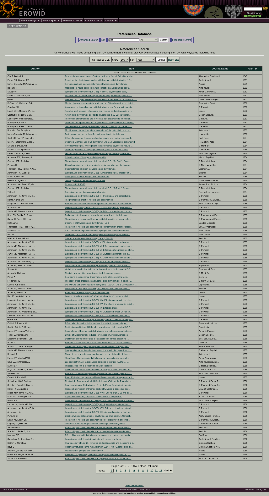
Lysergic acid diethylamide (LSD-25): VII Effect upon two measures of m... (99, 250)
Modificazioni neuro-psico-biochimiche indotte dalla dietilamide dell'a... (98, 88)
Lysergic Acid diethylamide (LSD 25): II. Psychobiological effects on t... (98, 173)
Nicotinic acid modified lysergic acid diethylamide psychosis (92, 273)
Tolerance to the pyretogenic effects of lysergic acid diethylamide (95, 423)
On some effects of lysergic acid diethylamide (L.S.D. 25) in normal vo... (98, 126)
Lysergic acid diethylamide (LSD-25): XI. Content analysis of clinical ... (97, 261)
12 (160, 470)
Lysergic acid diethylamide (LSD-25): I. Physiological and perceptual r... (98, 196)
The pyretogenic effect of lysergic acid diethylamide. (89, 200)
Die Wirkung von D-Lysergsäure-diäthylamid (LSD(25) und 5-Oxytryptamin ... (101, 285)
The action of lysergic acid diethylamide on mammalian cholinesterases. (98, 227)
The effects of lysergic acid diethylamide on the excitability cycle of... (97, 358)
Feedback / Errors (181, 40)
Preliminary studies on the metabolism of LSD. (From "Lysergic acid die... (99, 447)
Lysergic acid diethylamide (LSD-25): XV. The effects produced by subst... (99, 304)
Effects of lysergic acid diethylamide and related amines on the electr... (98, 427)
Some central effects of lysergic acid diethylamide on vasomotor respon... (99, 319)
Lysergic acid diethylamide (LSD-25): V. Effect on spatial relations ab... (98, 242)
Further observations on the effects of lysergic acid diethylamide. (95, 134)
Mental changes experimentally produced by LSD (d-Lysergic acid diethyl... (100, 103)
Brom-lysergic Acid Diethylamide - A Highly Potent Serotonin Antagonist (98, 385)
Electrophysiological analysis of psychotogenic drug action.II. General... (98, 416)
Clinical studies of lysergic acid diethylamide (85, 157)
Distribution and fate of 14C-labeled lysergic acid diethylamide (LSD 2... (98, 327)
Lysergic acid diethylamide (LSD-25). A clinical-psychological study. (96, 92)
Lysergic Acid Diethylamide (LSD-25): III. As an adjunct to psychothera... (98, 207)
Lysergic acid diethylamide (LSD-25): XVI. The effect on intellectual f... (97, 315)
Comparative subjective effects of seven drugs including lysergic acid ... (98, 350)
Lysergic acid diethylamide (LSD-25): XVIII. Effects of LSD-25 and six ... (98, 393)
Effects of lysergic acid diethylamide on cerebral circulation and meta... (98, 431)
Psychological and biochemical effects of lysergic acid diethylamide (96, 84)
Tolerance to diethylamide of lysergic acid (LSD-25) (89, 238)
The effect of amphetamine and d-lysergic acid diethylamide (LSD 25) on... (99, 122)
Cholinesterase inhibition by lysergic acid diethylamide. (90, 169)
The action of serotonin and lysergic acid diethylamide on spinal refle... (98, 219)
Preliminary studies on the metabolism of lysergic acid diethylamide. (96, 215)
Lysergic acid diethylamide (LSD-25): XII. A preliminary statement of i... (98, 404)
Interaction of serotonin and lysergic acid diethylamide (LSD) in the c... (97, 265)
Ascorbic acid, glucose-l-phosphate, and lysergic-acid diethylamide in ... (98, 111)
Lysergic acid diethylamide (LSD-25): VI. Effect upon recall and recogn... (98, 246)
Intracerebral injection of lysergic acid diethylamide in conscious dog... (97, 389)
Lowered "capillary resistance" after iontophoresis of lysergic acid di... (97, 296)
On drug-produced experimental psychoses (85, 180)
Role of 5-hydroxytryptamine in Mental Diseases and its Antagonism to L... (99, 377)
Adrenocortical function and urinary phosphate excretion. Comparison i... (98, 203)
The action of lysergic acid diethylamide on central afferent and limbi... (97, 420)
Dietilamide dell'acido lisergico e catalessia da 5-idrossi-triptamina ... (97, 339)
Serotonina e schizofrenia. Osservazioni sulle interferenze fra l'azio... (97, 277)
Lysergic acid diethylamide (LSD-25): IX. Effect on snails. (91, 308)
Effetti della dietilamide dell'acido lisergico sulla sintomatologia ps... (96, 323)
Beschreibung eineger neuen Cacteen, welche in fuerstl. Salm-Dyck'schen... (100, 76)
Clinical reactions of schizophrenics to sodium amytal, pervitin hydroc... (98, 165)
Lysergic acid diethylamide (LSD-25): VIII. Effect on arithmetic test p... (97, 254)
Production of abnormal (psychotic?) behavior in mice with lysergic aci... (98, 373)
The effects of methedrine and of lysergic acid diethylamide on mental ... (98, 119)
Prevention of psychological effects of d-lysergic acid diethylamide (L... (98, 454)
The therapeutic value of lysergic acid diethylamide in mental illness (96, 149)
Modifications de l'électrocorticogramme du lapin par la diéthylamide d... (98, 95)
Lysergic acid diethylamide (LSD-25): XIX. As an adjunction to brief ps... (98, 412)
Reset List (173, 59)
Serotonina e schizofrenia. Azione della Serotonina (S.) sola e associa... (98, 342)
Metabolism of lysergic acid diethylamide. (84, 450)
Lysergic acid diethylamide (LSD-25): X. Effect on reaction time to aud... (98, 257)
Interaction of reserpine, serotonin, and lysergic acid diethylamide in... (97, 288)
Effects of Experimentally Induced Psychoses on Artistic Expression (96, 335)
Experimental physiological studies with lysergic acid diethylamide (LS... (98, 80)
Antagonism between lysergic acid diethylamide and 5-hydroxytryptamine (99, 107)
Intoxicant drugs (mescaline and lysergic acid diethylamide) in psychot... (98, 281)
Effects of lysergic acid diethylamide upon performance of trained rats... (98, 458)
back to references (134, 485)
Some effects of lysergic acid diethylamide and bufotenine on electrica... (98, 331)
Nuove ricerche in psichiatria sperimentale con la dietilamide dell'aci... (97, 354)
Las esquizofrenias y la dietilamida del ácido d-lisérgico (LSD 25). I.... (97, 362)
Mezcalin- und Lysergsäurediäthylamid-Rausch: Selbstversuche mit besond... (101, 99)
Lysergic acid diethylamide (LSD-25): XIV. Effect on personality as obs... (98, 300)
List (103, 40)
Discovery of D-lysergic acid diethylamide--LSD (87, 223)
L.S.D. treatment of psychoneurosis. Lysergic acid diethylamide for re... (98, 230)
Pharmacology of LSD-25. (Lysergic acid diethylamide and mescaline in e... (100, 443)
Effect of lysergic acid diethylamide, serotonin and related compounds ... (98, 435)
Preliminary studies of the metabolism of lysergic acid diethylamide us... (98, 369)
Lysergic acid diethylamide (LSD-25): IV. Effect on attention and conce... (98, 211)
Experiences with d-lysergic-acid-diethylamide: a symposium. (93, 396)
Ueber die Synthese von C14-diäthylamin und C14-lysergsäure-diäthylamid (100, 142)
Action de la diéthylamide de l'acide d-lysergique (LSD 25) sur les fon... (98, 115)
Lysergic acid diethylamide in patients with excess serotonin (93, 439)
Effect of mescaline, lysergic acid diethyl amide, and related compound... (98, 138)
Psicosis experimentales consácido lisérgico (85, 192)
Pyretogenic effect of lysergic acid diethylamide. (87, 176)
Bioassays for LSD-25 (75, 184)
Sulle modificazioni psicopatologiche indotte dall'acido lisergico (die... (97, 346)
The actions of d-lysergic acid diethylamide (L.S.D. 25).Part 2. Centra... (98, 188)
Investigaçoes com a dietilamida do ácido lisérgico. (88, 366)
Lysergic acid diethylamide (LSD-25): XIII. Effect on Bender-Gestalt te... (98, 312)
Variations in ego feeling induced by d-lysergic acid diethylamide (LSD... (98, 269)
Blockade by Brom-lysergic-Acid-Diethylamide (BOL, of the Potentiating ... (99, 381)
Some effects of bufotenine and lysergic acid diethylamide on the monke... (99, 400)
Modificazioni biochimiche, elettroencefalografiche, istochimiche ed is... (98, 130)
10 (152, 470)
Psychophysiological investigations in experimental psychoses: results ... (98, 146)
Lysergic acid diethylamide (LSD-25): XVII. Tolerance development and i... (99, 408)
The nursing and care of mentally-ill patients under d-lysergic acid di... (97, 234)
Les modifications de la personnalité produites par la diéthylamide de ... (98, 153)
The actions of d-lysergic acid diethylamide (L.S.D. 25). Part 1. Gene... (97, 161)
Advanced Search (88, 40)
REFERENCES (17, 26)
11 (156, 470)
